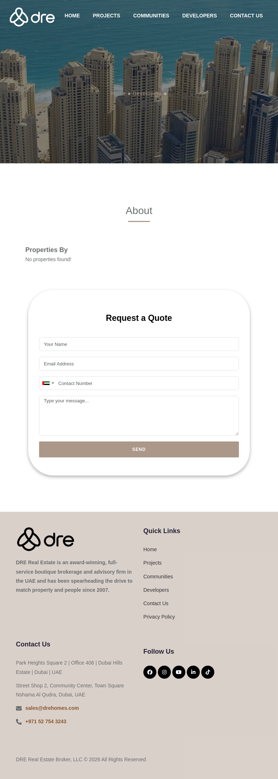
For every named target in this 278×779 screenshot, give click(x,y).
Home (72, 15)
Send (139, 449)
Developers (199, 15)
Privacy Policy (159, 617)
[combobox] (47, 383)
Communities (151, 15)
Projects (106, 15)
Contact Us (246, 15)
